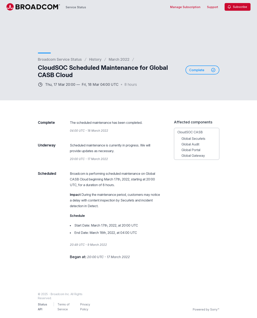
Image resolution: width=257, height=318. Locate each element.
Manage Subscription (185, 7)
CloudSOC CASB (190, 132)
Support (212, 7)
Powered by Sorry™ (206, 309)
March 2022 (119, 59)
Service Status (76, 7)
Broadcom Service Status (60, 59)
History (95, 59)
